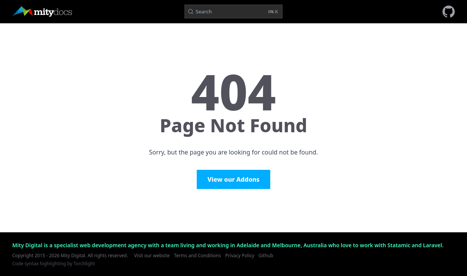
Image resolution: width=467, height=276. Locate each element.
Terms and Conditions (197, 255)
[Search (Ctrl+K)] (233, 11)
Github (265, 255)
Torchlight (84, 263)
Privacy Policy (239, 255)
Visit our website (152, 255)
